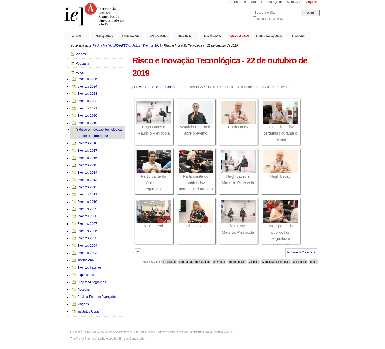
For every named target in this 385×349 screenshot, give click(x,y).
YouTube (257, 2)
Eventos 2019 (152, 45)
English (311, 2)
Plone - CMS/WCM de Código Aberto (98, 331)
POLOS (298, 36)
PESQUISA (104, 36)
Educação (169, 261)
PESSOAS (131, 36)
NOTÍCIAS (212, 36)
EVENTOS (158, 36)
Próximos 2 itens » (301, 252)
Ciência (254, 261)
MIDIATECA (239, 36)
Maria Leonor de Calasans (159, 87)
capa (313, 261)
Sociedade (300, 261)
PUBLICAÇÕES (269, 36)
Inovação (219, 261)
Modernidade (237, 261)
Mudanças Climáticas (276, 261)
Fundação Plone (165, 331)
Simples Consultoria (131, 338)
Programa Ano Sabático (194, 261)
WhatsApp (293, 2)
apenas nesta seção (270, 18)
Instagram (275, 2)
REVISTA (185, 36)
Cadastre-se (237, 2)
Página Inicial (102, 45)
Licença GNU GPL (225, 331)
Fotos (136, 45)
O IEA (76, 36)
